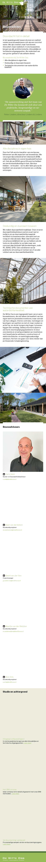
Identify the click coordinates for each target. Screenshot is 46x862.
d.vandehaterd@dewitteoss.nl (12, 530)
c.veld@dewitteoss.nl (9, 479)
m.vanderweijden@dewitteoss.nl (13, 631)
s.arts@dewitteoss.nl (9, 682)
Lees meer (28, 743)
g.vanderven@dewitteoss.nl (12, 580)
